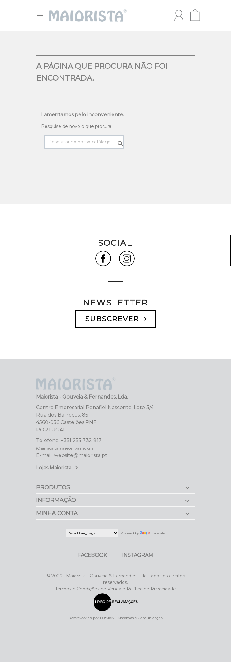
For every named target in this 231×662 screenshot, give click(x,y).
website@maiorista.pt (80, 455)
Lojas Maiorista (58, 468)
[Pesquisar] (84, 142)
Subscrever (117, 319)
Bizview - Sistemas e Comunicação (131, 617)
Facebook (92, 555)
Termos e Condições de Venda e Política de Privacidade (115, 589)
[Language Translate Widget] (92, 533)
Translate (152, 533)
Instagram (137, 555)
